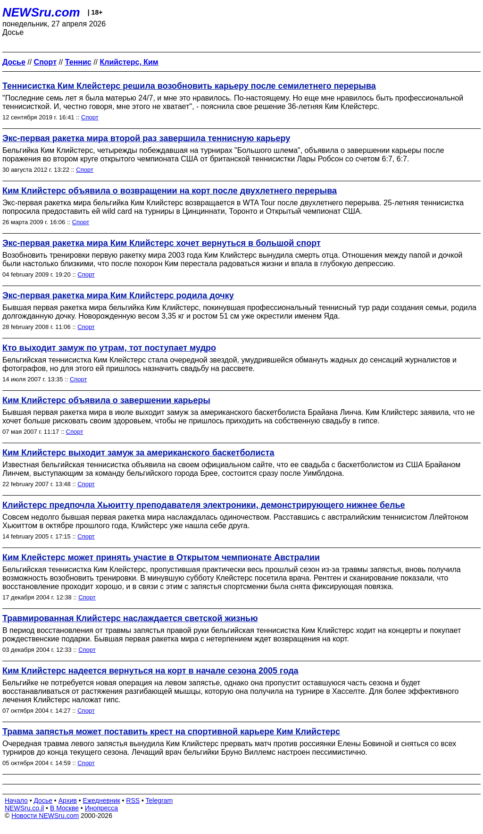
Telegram (159, 800)
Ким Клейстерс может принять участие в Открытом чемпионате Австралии (161, 557)
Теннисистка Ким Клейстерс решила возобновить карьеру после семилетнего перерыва (189, 86)
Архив (67, 800)
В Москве (64, 808)
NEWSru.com (41, 12)
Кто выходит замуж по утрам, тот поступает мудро (109, 348)
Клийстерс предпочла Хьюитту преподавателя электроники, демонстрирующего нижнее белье (203, 505)
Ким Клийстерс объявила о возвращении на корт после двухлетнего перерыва (169, 190)
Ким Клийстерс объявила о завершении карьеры (106, 400)
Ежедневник (101, 800)
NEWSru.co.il (24, 808)
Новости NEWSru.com (45, 815)
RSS (133, 800)
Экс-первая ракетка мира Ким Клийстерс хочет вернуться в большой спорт (161, 243)
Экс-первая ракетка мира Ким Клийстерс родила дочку (118, 295)
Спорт (90, 117)
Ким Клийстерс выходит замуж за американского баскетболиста (138, 452)
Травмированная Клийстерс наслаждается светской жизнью (130, 618)
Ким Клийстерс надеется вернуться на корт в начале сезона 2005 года (150, 670)
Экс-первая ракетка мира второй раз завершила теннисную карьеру (146, 138)
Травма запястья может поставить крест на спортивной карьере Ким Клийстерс (171, 731)
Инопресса (101, 808)
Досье (42, 800)
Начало (16, 800)
